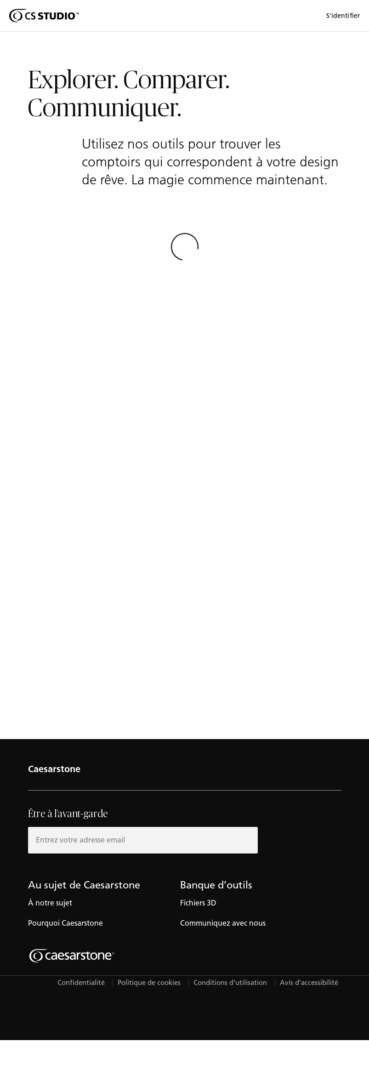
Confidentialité (81, 983)
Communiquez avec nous (223, 923)
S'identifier (343, 16)
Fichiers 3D (198, 903)
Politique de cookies (149, 983)
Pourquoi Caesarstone (65, 923)
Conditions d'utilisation (230, 983)
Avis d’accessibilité (309, 983)
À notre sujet (50, 903)
